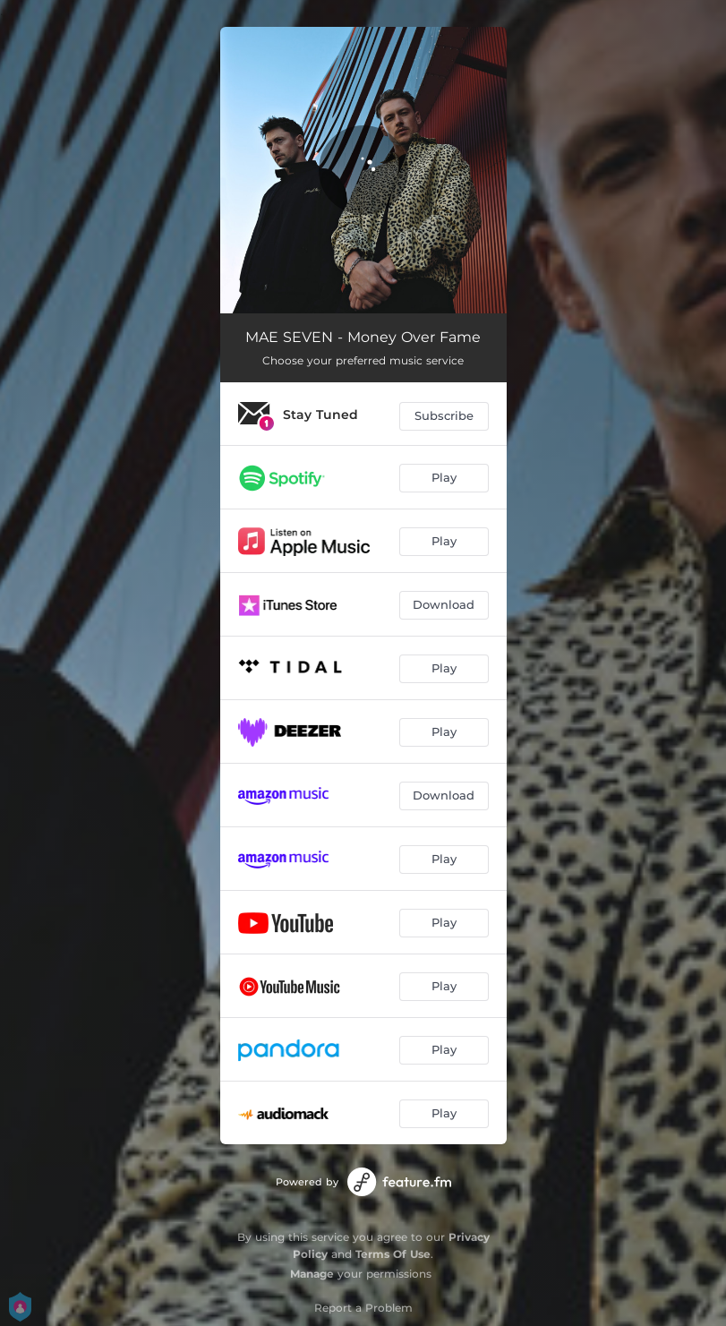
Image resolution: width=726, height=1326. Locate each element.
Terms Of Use (393, 1254)
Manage (312, 1273)
